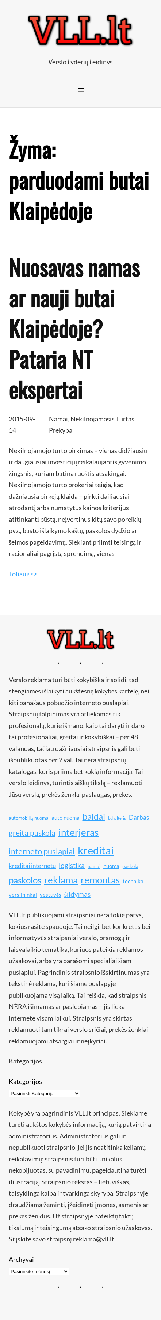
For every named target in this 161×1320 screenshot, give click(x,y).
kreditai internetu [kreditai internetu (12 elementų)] (32, 866)
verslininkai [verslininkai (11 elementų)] (23, 894)
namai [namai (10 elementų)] (94, 866)
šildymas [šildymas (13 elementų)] (77, 894)
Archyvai (21, 1259)
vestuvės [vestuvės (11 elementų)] (50, 894)
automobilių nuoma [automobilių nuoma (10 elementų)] (29, 818)
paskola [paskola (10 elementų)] (130, 866)
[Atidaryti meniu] (80, 90)
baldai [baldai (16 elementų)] (94, 816)
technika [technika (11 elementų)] (133, 881)
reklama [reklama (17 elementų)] (61, 880)
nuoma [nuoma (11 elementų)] (111, 866)
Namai (58, 419)
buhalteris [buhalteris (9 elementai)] (117, 818)
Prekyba (60, 430)
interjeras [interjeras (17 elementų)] (78, 832)
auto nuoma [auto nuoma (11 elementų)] (65, 817)
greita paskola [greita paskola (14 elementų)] (32, 833)
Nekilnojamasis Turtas (102, 419)
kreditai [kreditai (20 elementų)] (96, 850)
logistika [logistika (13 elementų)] (72, 865)
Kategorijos (25, 1081)
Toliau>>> (23, 574)
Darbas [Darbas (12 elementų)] (139, 817)
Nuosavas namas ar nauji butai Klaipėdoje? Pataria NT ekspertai (74, 328)
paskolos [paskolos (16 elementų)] (25, 880)
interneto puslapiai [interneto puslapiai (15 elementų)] (42, 851)
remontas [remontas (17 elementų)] (100, 880)
